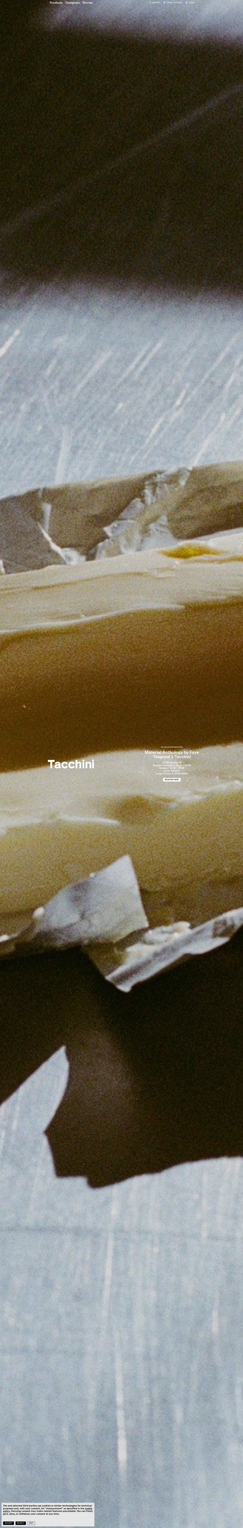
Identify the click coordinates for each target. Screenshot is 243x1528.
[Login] (190, 2)
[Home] (71, 764)
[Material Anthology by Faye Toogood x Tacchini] (121, 764)
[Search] (154, 2)
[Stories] (87, 2)
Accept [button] (8, 1523)
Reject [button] (20, 1523)
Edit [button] (31, 1523)
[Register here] (172, 779)
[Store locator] (172, 2)
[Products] (56, 2)
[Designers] (72, 2)
